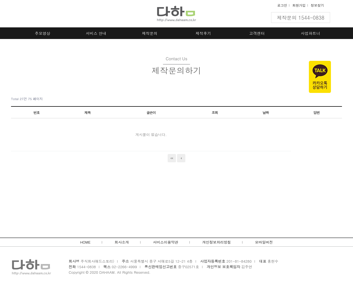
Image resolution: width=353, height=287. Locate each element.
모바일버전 (264, 242)
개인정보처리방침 (216, 242)
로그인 (282, 5)
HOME (85, 242)
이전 (181, 158)
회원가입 (299, 5)
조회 (215, 112)
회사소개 (122, 242)
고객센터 (257, 33)
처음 (172, 158)
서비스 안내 (96, 33)
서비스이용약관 (165, 242)
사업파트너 (310, 33)
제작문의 (149, 33)
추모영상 (42, 33)
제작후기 (203, 33)
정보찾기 (317, 5)
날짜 (266, 112)
